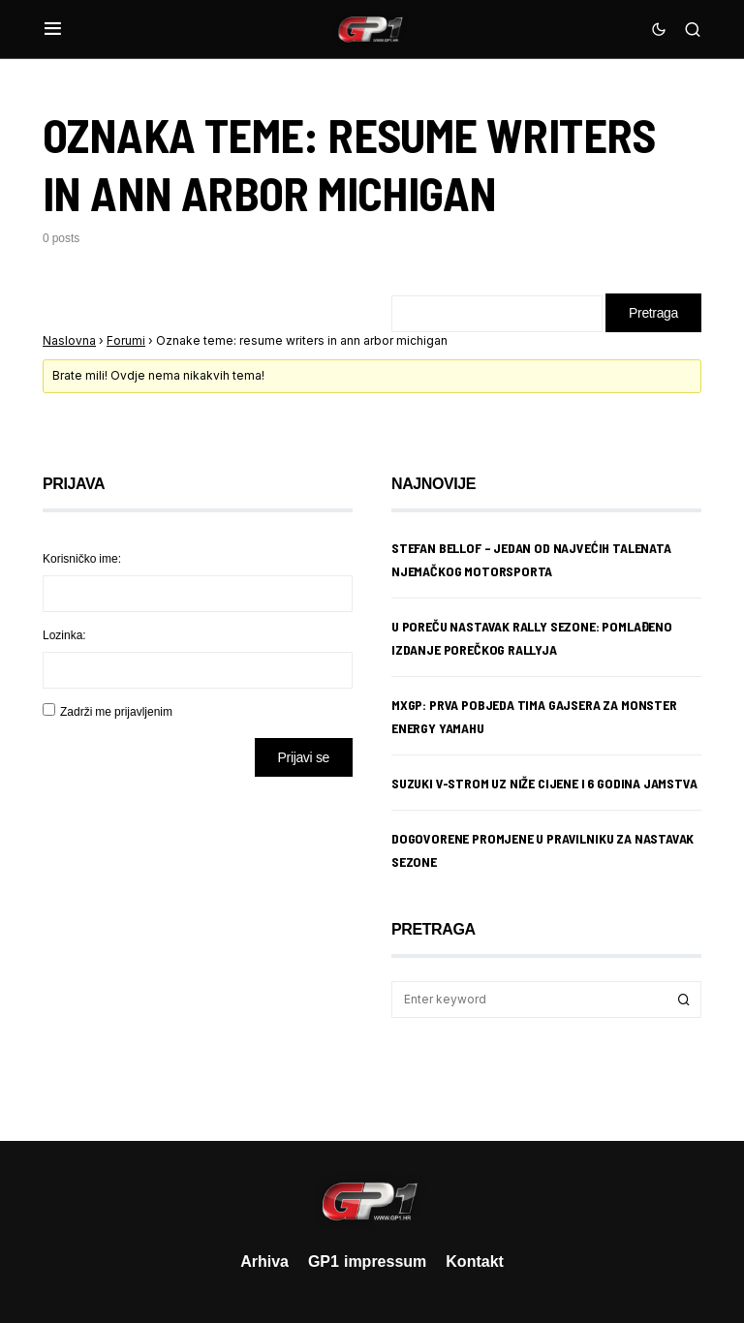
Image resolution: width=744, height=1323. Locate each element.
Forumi (126, 340)
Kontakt (475, 1261)
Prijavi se (303, 757)
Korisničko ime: (82, 558)
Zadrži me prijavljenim (116, 711)
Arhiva (264, 1261)
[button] (53, 29)
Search (683, 999)
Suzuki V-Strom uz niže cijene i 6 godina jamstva (544, 783)
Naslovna (69, 340)
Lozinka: (64, 635)
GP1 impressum (367, 1261)
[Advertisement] (198, 944)
